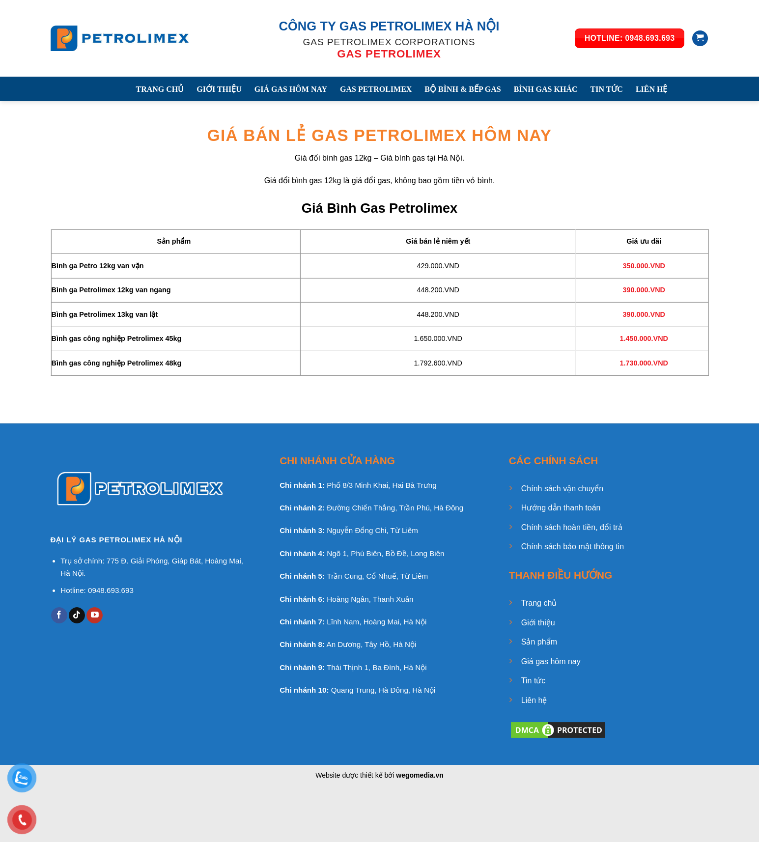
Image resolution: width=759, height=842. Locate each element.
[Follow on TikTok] (77, 615)
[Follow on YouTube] (94, 615)
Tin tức (533, 680)
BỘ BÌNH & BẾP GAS (462, 89)
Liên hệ (534, 700)
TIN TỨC (606, 89)
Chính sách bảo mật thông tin (572, 546)
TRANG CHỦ (160, 89)
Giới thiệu (538, 622)
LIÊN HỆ (652, 89)
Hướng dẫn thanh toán (561, 508)
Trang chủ (539, 603)
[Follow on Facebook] (59, 615)
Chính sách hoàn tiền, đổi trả (571, 527)
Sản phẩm (539, 642)
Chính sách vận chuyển (562, 488)
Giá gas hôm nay (551, 661)
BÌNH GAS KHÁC (546, 89)
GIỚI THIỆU (219, 89)
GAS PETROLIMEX (376, 89)
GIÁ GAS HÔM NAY (290, 89)
